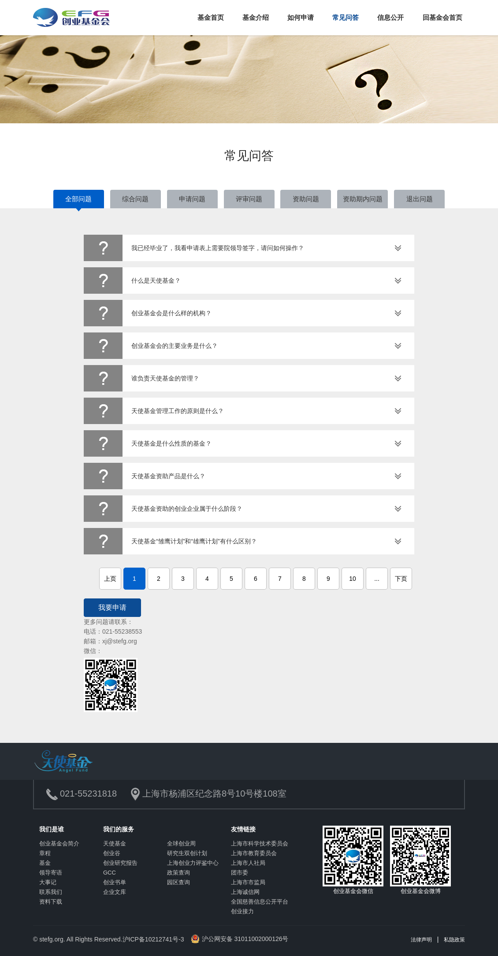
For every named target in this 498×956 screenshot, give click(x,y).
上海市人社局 (248, 863)
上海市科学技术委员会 (259, 843)
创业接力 (242, 911)
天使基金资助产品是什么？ (168, 476)
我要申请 (112, 607)
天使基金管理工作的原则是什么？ (177, 410)
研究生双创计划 (187, 853)
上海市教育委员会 (254, 853)
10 (352, 578)
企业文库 (114, 892)
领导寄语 (50, 872)
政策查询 (178, 872)
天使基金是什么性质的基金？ (171, 443)
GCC (109, 872)
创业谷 (111, 853)
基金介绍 (255, 17)
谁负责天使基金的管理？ (165, 378)
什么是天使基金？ (156, 280)
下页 (401, 578)
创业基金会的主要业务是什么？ (174, 345)
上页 (110, 578)
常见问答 (345, 17)
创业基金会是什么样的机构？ (171, 313)
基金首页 (210, 17)
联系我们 (50, 892)
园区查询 (178, 882)
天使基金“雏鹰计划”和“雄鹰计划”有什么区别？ (194, 541)
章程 (45, 853)
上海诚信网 (245, 892)
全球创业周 (181, 843)
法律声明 (421, 940)
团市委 (239, 872)
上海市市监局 (248, 882)
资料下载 (50, 901)
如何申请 (300, 17)
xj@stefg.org (119, 641)
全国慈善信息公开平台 (259, 901)
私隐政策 (454, 940)
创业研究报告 (120, 863)
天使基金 (114, 843)
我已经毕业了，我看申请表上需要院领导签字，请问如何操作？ (217, 247)
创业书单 (114, 882)
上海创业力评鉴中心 (193, 863)
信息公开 (390, 17)
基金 (45, 863)
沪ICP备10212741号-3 (153, 939)
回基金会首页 (442, 17)
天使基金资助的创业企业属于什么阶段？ (186, 508)
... (376, 578)
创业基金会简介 (59, 843)
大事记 (47, 882)
